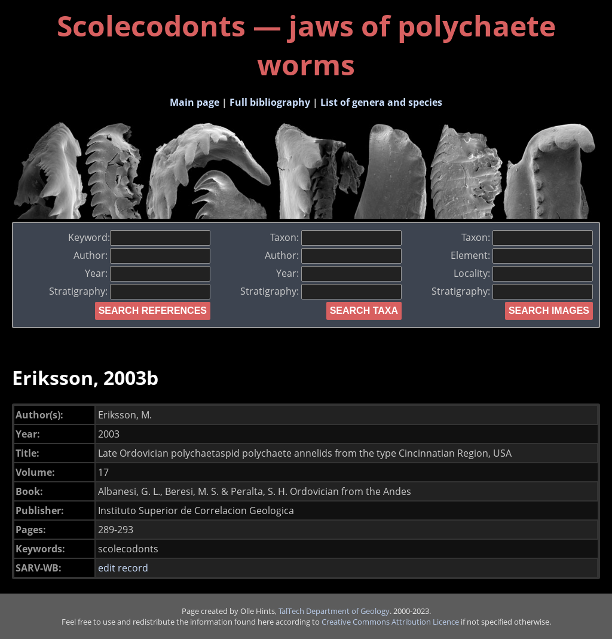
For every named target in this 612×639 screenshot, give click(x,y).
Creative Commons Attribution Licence (390, 621)
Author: (142, 255)
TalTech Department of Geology (334, 611)
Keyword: (139, 237)
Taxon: (336, 237)
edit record (123, 567)
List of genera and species (381, 102)
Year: (147, 273)
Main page (194, 102)
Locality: (523, 273)
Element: (522, 255)
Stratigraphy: (129, 291)
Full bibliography (270, 102)
